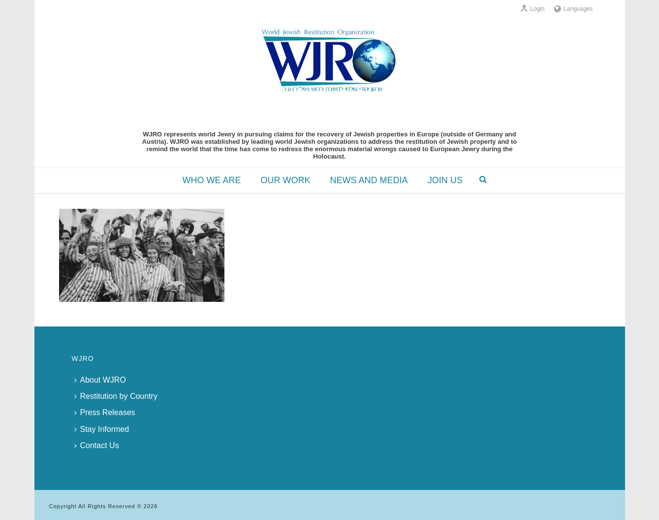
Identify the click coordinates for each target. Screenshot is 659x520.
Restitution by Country (115, 396)
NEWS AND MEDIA (369, 180)
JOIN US (445, 180)
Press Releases (104, 412)
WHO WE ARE (212, 180)
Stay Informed (101, 429)
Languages (573, 8)
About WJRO (100, 380)
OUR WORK (286, 180)
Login (532, 8)
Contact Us (96, 445)
